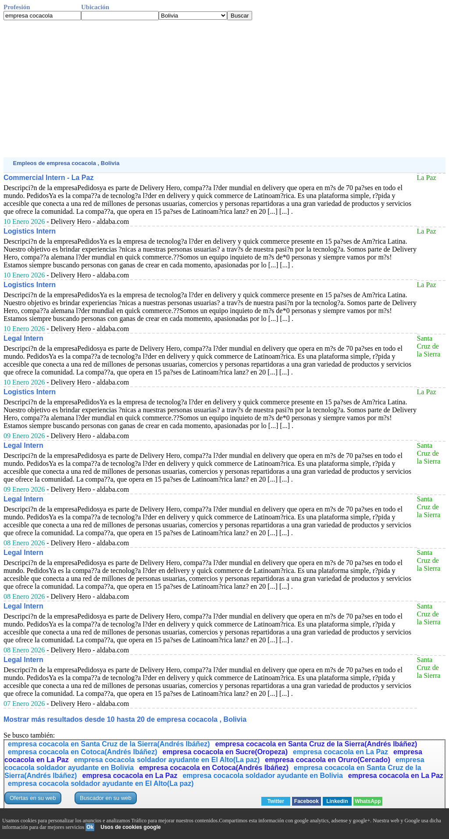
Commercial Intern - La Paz (48, 177)
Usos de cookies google (130, 827)
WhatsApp (368, 801)
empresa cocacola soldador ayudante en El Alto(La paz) (167, 759)
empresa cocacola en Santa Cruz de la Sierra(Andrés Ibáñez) (109, 744)
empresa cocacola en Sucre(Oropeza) (225, 752)
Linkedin (337, 801)
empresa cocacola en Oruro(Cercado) (327, 759)
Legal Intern (23, 338)
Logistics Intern (30, 231)
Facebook (306, 801)
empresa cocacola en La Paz (340, 752)
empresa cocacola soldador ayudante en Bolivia (262, 775)
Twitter (275, 801)
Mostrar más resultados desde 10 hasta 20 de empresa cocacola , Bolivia (125, 719)
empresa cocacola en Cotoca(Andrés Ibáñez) (82, 752)
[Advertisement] (224, 88)
